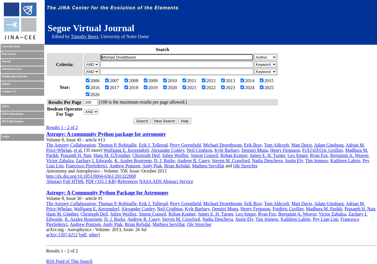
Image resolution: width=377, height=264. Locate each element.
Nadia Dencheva (267, 160)
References (127, 181)
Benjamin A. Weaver (349, 155)
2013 (228, 80)
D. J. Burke (164, 160)
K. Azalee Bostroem (133, 160)
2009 (151, 80)
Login (6, 136)
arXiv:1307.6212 (62, 234)
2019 (151, 87)
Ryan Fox (319, 155)
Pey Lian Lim (325, 219)
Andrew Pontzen (124, 165)
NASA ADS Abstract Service (166, 181)
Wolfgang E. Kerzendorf (126, 150)
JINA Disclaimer (13, 121)
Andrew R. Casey (193, 160)
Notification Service (15, 76)
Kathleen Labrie (345, 160)
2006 (93, 80)
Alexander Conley (167, 150)
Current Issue (11, 46)
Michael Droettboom (222, 145)
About (6, 83)
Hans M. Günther (62, 213)
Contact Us (9, 91)
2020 (170, 87)
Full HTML (74, 181)
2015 (267, 80)
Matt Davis (301, 145)
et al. (78, 150)
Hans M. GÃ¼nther (112, 155)
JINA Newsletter (12, 113)
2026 (93, 94)
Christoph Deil (146, 155)
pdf (83, 234)
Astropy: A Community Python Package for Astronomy (107, 193)
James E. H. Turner (267, 155)
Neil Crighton (199, 150)
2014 (247, 80)
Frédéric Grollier (288, 208)
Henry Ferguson (285, 150)
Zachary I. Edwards (94, 160)
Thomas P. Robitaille (117, 145)
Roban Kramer (233, 155)
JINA (5, 106)
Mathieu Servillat (208, 165)
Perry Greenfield (185, 145)
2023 (228, 87)
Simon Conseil (204, 155)
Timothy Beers (84, 36)
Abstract (54, 181)
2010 (170, 80)
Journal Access (11, 68)
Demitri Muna (255, 150)
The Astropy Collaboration (71, 145)
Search (6, 61)
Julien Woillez (175, 155)
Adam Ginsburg (329, 145)
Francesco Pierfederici (86, 165)
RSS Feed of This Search (69, 261)
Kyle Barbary (226, 150)
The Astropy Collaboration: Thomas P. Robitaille (91, 203)
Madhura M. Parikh (324, 208)
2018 (131, 87)
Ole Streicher (245, 165)
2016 (93, 87)
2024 (247, 87)
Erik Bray (253, 145)
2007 (112, 80)
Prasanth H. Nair (76, 155)
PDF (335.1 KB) (101, 181)
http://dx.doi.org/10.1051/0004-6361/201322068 (91, 176)
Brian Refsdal (177, 165)
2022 (209, 87)
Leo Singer (298, 155)
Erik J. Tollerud (153, 145)
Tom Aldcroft (276, 145)
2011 (189, 80)
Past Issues (9, 53)
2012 (209, 80)
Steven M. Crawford (231, 160)
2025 (267, 87)
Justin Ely (294, 160)
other (93, 234)
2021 (189, 87)
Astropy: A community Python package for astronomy (106, 134)
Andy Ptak (152, 165)
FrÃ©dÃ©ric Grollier (322, 150)
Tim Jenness (316, 160)
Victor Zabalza (60, 160)
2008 (131, 80)
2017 (112, 87)
